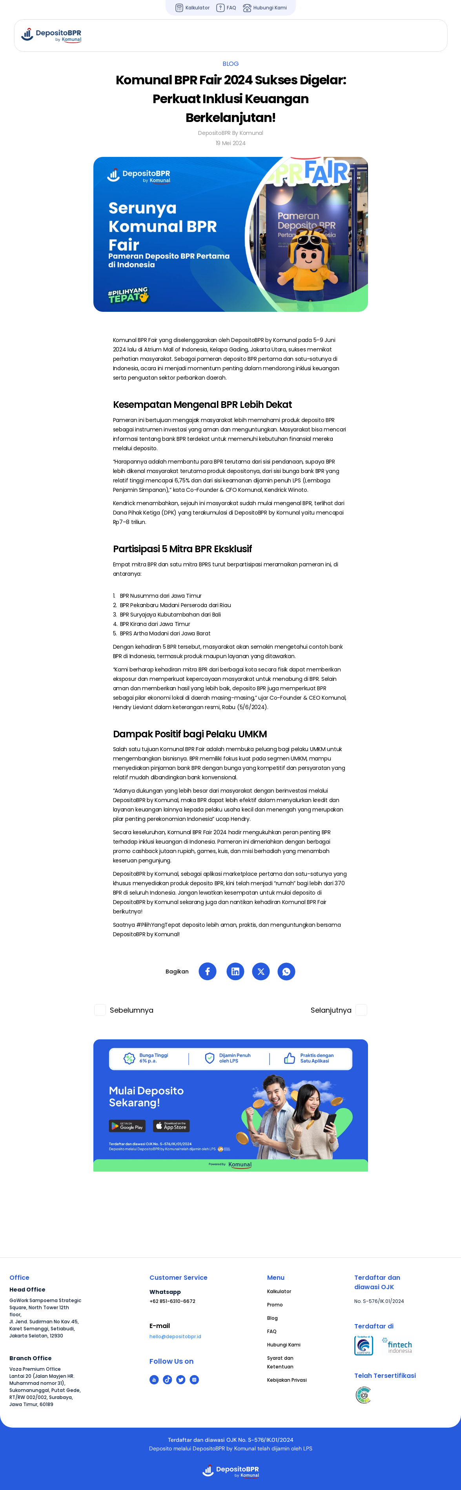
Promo (275, 1304)
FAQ (272, 1331)
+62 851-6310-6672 (172, 1301)
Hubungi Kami (284, 1344)
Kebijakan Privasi (287, 1380)
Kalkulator (279, 1291)
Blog (272, 1318)
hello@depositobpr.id (175, 1336)
